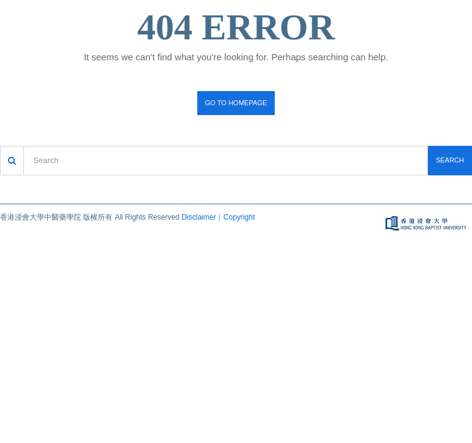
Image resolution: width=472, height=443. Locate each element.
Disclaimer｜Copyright (217, 217)
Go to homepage (236, 102)
